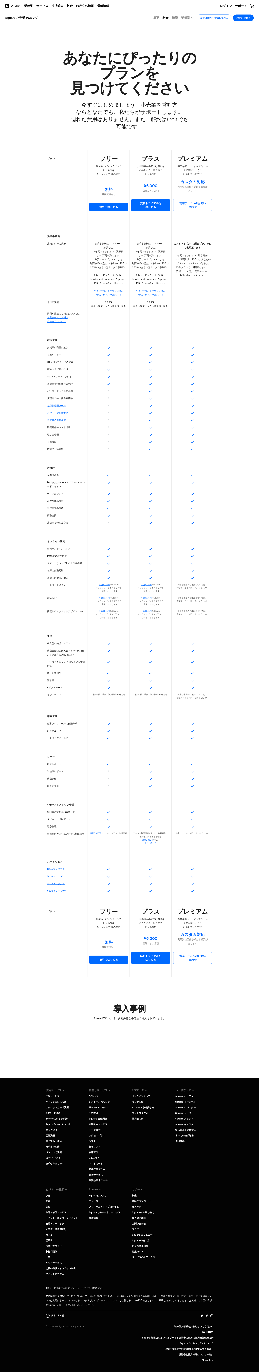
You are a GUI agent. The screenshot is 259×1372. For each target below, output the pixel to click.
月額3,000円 (95, 833)
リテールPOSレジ (98, 1107)
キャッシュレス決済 (56, 1102)
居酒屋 (49, 1240)
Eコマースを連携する (143, 1107)
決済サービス (52, 1096)
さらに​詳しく (150, 843)
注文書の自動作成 (56, 420)
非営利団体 (51, 1251)
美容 (48, 1206)
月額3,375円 (104, 584)
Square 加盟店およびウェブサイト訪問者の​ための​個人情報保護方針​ (177, 1337)
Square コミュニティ (143, 1234)
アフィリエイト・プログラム (104, 1206)
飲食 (48, 1201)
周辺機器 (180, 1141)
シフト (92, 1141)
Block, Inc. (207, 1360)
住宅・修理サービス (56, 1212)
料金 (134, 1195)
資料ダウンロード (141, 1201)
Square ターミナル (185, 1102)
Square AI (94, 1158)
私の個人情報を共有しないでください (193, 1326)
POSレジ (93, 1096)
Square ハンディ (184, 1096)
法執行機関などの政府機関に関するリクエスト (189, 1349)
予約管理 (93, 1113)
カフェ (49, 1234)
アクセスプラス (97, 1135)
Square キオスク (184, 1124)
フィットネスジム (55, 1274)
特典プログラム (97, 1169)
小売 (48, 1195)
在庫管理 (93, 1152)
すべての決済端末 (184, 1135)
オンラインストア (141, 1096)
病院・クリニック (55, 1223)
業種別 (187, 18)
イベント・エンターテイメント (62, 1218)
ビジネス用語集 (140, 1246)
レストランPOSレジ (99, 1102)
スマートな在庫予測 (57, 412)
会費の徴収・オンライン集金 (61, 1268)
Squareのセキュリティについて (196, 1343)
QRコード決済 (53, 1113)
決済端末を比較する (185, 1130)
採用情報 (93, 1218)
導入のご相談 (139, 1218)
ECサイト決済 (53, 1158)
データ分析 (94, 1130)
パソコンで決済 (54, 1152)
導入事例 (136, 1206)
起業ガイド (138, 1251)
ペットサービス (54, 1263)
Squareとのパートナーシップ (104, 1212)
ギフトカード (96, 1163)
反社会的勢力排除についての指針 (196, 1354)
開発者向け (138, 1118)
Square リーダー (184, 1113)
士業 (48, 1257)
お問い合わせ (139, 1223)
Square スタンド (184, 1118)
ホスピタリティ (54, 1246)
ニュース (93, 1201)
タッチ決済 (51, 1130)
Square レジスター (185, 1107)
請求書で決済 (52, 1146)
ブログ (135, 1229)
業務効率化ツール (98, 1180)
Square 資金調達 (98, 1118)
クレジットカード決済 (57, 1107)
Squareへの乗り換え (143, 1212)
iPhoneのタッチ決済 (57, 1118)
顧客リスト (94, 1146)
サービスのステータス (143, 1257)
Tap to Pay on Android (58, 1124)
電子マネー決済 (54, 1141)
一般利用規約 (206, 1332)
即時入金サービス (98, 1124)
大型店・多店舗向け (56, 1229)
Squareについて (97, 1195)
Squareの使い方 (140, 1240)
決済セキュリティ (55, 1163)
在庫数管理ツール (56, 405)
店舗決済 (50, 1135)
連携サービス (96, 1174)
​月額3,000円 (147, 840)
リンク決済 (138, 1102)
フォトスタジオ (140, 1113)
